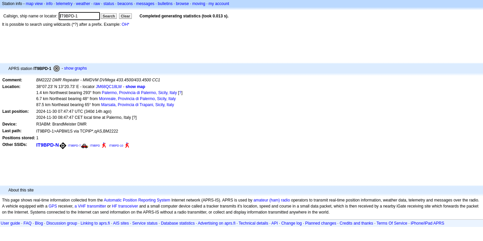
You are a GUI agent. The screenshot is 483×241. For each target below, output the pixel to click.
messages (145, 3)
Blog (39, 223)
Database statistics (178, 223)
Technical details (253, 223)
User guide (10, 223)
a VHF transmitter (90, 206)
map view (34, 3)
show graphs (75, 68)
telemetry (64, 3)
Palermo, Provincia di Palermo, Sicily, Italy (139, 92)
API (274, 223)
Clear (125, 16)
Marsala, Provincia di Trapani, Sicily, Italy (137, 104)
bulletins (165, 3)
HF (114, 206)
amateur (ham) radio (272, 200)
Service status (144, 223)
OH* (125, 24)
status (108, 3)
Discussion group (61, 223)
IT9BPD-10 (116, 145)
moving (198, 3)
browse (182, 3)
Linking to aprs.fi (95, 223)
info (49, 3)
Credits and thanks (356, 223)
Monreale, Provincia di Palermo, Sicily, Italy (137, 98)
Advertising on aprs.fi (216, 223)
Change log (291, 223)
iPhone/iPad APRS (427, 223)
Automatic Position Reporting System (137, 200)
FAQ (27, 223)
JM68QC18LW (109, 86)
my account (219, 3)
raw (97, 3)
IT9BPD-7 (74, 145)
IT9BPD (95, 145)
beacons (124, 3)
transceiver (128, 206)
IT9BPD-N (47, 145)
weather (83, 3)
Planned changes (320, 223)
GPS (53, 206)
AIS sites (121, 223)
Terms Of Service (391, 223)
